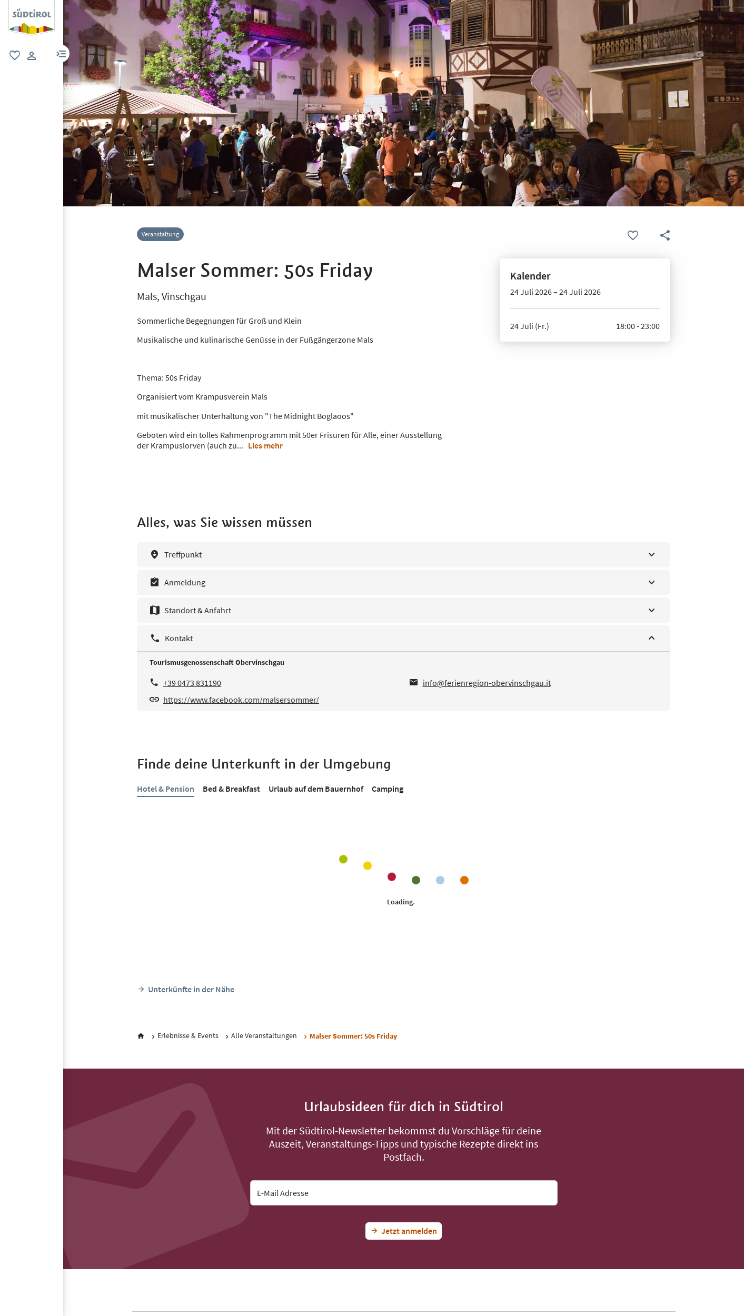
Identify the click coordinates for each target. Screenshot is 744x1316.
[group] (31, 18)
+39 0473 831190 (192, 682)
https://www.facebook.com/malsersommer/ (241, 699)
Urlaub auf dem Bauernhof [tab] (316, 788)
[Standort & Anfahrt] (403, 610)
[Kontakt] (403, 638)
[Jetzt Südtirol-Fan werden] (403, 1231)
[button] (61, 53)
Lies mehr (265, 445)
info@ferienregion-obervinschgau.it (487, 682)
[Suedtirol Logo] (31, 5)
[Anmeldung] (403, 582)
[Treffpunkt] (403, 554)
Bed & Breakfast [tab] (231, 788)
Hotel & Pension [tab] (165, 788)
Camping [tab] (387, 788)
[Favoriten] (633, 236)
